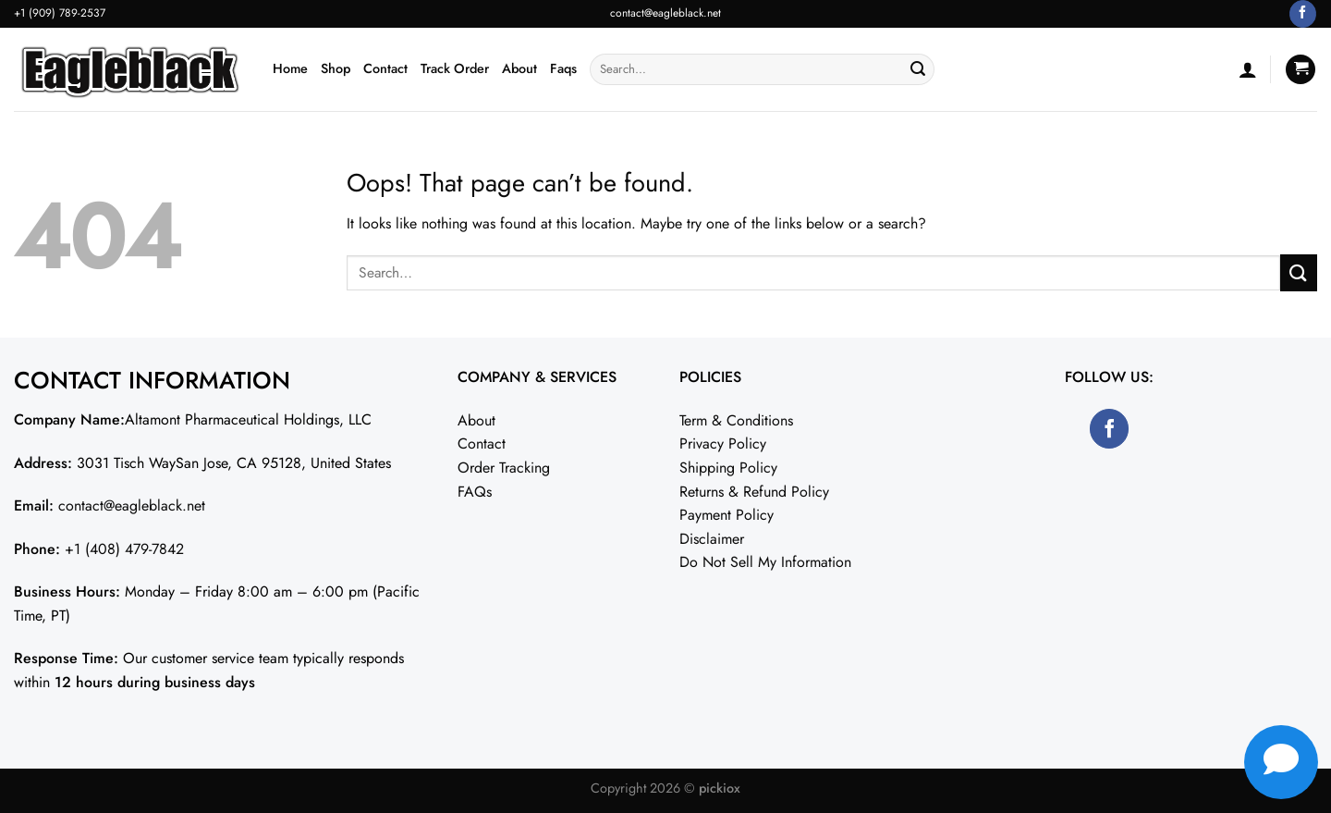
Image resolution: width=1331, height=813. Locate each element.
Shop (335, 68)
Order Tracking (504, 467)
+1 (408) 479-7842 (124, 549)
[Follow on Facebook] (1302, 14)
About (519, 68)
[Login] (1248, 69)
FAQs (475, 491)
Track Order (455, 68)
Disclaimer (711, 538)
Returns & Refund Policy (754, 491)
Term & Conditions (736, 420)
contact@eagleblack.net (665, 13)
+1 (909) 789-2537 (59, 13)
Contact (385, 68)
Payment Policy (726, 514)
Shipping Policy (728, 467)
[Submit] (918, 69)
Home (290, 68)
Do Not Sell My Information (765, 562)
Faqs (563, 68)
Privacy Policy (722, 443)
